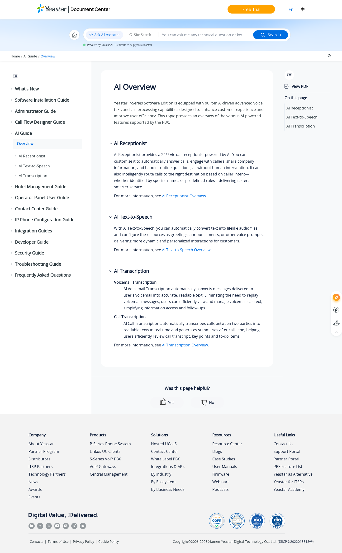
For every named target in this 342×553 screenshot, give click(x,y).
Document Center (90, 9)
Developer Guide (31, 242)
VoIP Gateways (103, 466)
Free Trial (251, 9)
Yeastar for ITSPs (289, 481)
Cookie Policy (108, 541)
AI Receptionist (32, 156)
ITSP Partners (40, 466)
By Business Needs (168, 489)
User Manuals (224, 466)
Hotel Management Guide (40, 186)
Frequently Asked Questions (43, 275)
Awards (35, 489)
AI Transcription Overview (185, 345)
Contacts (36, 541)
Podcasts (220, 489)
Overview (48, 56)
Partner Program (43, 451)
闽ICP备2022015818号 (296, 541)
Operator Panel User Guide (42, 197)
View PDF (300, 86)
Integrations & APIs (168, 466)
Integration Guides (33, 231)
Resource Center (227, 443)
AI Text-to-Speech (34, 166)
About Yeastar (41, 443)
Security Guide (29, 253)
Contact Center (164, 451)
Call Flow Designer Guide (40, 122)
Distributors (39, 459)
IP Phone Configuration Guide (44, 219)
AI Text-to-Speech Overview (186, 249)
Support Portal (287, 451)
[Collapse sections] (329, 55)
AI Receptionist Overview (184, 196)
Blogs (217, 451)
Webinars (220, 481)
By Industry (161, 474)
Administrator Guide (35, 111)
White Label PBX (165, 459)
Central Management (109, 474)
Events (34, 497)
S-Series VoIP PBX (105, 459)
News (33, 481)
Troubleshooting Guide (38, 264)
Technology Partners (47, 474)
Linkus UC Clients (105, 451)
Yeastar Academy (289, 489)
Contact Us (283, 443)
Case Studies (223, 459)
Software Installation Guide (42, 100)
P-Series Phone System (110, 443)
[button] (12, 89)
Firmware (220, 474)
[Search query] (206, 35)
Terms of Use (58, 541)
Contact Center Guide (36, 209)
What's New (27, 89)
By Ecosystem (163, 481)
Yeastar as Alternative (293, 474)
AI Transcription (33, 175)
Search (270, 35)
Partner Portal (286, 459)
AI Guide (30, 56)
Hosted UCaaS (164, 443)
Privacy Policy (83, 541)
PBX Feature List (288, 466)
